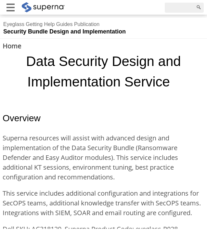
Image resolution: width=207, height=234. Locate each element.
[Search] (184, 8)
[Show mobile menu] (10, 7)
